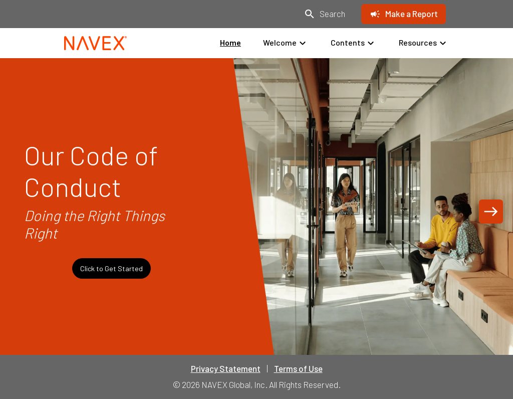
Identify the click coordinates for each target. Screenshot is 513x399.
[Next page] (491, 212)
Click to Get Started (111, 268)
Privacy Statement (226, 368)
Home (230, 42)
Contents (354, 43)
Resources (424, 43)
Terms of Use (298, 368)
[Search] (324, 14)
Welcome (286, 43)
